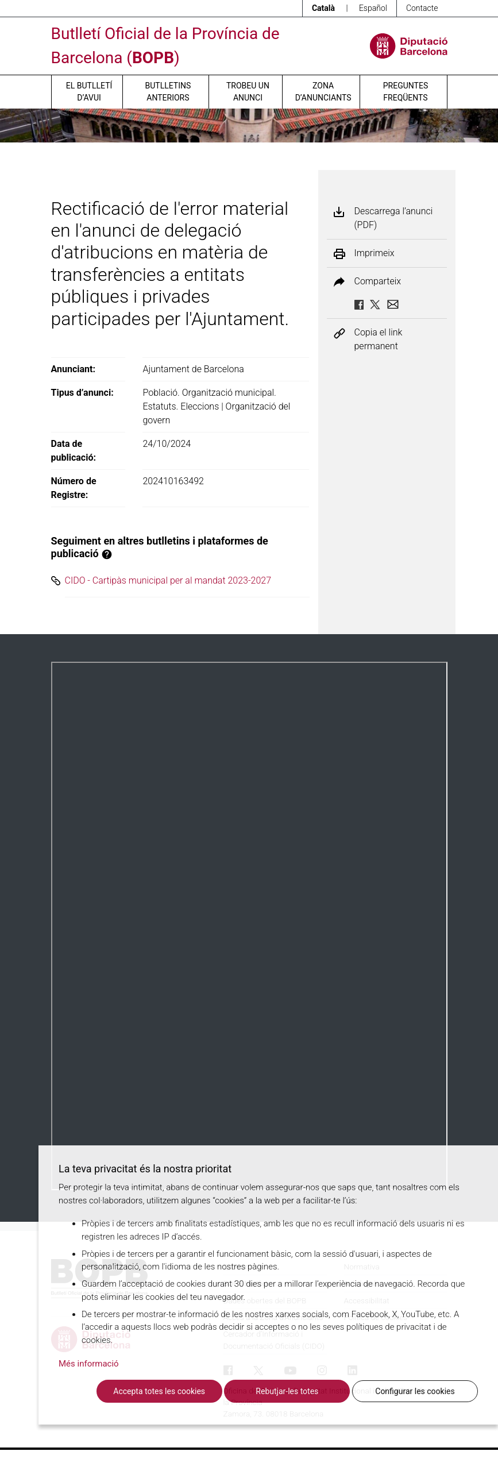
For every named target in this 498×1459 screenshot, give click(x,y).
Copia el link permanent (378, 339)
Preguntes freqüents (405, 91)
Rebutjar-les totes (287, 1391)
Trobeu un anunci (247, 91)
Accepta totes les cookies (159, 1391)
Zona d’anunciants (323, 91)
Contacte (422, 8)
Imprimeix (374, 253)
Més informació (89, 1363)
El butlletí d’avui (89, 91)
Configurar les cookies (414, 1391)
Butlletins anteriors (168, 91)
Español (373, 8)
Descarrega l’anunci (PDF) (393, 218)
